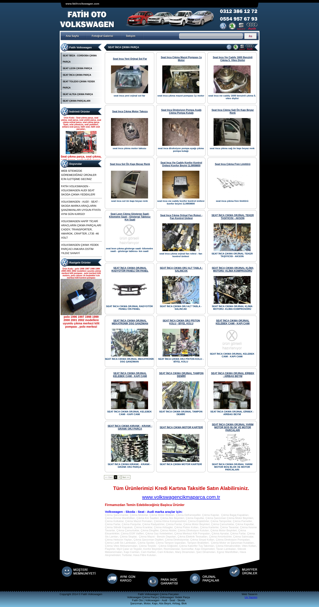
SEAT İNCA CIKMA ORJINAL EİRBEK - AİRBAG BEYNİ (232, 375)
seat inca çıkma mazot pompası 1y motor (181, 59)
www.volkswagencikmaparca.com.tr (181, 497)
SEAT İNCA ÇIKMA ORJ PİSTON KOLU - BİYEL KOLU (181, 322)
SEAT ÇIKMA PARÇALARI (76, 101)
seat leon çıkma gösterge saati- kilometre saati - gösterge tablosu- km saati (130, 216)
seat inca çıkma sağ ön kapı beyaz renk (232, 111)
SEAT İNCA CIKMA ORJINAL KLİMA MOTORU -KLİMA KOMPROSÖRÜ (233, 269)
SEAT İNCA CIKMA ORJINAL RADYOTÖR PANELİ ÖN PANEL (129, 269)
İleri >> (125, 477)
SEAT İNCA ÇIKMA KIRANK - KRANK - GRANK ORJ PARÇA (130, 427)
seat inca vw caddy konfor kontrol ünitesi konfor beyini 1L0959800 (181, 164)
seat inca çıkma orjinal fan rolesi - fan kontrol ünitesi (181, 217)
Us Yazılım (251, 597)
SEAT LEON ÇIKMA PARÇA (77, 68)
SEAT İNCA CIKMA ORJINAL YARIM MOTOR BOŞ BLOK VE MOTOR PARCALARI (233, 427)
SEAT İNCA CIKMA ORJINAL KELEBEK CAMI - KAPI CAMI (233, 322)
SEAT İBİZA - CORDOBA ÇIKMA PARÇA (80, 58)
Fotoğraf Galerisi (102, 35)
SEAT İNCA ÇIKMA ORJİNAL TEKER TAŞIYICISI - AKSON (232, 217)
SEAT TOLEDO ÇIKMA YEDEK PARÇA (79, 84)
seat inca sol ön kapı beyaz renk (130, 164)
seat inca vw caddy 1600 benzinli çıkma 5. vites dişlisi (232, 59)
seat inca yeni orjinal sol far (130, 58)
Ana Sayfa (72, 35)
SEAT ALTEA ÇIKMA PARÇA (78, 94)
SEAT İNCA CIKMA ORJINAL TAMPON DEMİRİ (181, 375)
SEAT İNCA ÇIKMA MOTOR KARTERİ (181, 427)
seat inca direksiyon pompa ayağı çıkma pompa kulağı (181, 111)
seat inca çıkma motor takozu (130, 111)
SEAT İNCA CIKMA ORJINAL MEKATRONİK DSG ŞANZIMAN (130, 322)
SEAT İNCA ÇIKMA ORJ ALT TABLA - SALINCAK (181, 269)
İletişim (130, 35)
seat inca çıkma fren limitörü (232, 164)
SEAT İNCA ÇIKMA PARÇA (77, 75)
